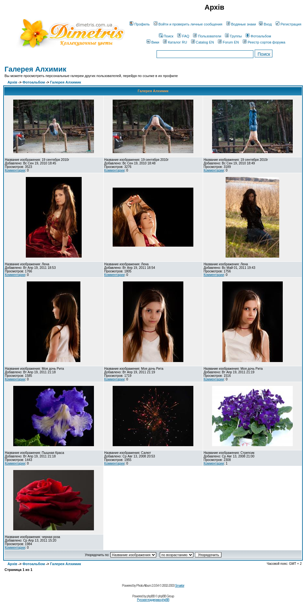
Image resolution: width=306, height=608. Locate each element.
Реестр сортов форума (264, 42)
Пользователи (207, 36)
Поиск (166, 36)
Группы (233, 36)
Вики (153, 42)
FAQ (183, 36)
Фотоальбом (258, 36)
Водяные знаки (241, 24)
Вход (265, 24)
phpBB (151, 596)
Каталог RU (175, 42)
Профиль (139, 24)
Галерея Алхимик (35, 69)
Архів (12, 82)
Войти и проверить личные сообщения (188, 24)
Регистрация (288, 24)
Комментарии (15, 170)
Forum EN (228, 42)
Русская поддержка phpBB (153, 600)
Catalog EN (202, 42)
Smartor (179, 585)
